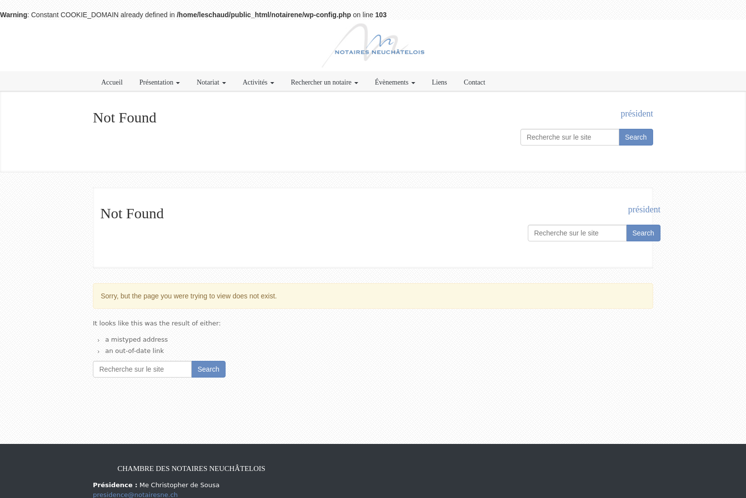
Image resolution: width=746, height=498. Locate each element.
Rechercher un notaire (324, 82)
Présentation (160, 82)
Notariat (211, 82)
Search (636, 137)
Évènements (395, 82)
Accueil (112, 82)
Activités (258, 82)
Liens (439, 82)
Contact (475, 82)
